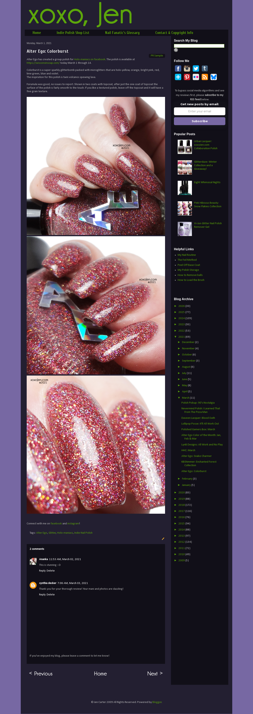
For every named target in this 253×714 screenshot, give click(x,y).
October (187, 354)
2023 (181, 324)
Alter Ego (41, 532)
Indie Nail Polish (83, 532)
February (187, 478)
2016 (181, 517)
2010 (181, 554)
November (188, 348)
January (186, 485)
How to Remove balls (190, 275)
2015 (181, 523)
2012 (181, 542)
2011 (181, 548)
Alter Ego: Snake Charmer (196, 456)
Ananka (43, 559)
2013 (181, 535)
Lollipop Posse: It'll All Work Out (200, 423)
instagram (73, 523)
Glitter (52, 532)
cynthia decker (47, 583)
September (189, 360)
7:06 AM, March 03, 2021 (73, 583)
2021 (181, 336)
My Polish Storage (188, 270)
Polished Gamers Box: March (198, 429)
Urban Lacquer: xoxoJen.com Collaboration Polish (205, 145)
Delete (51, 570)
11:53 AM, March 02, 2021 (65, 559)
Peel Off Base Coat (189, 265)
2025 (181, 312)
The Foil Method (187, 260)
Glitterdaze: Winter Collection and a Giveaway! (205, 165)
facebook (56, 523)
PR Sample (157, 55)
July (184, 373)
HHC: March (188, 450)
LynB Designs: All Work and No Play (202, 444)
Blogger (157, 702)
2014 (181, 529)
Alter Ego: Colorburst (193, 471)
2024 (181, 318)
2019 (181, 499)
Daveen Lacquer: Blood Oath (198, 418)
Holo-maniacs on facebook (89, 59)
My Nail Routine (187, 255)
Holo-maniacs (65, 532)
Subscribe (200, 121)
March (186, 397)
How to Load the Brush (191, 280)
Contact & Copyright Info (174, 33)
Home (37, 33)
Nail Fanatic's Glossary (122, 33)
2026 (181, 306)
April (185, 391)
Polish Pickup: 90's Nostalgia (198, 402)
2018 (181, 505)
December (188, 342)
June (185, 379)
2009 (181, 560)
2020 (181, 492)
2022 (181, 330)
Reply (42, 570)
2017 (181, 511)
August (186, 366)
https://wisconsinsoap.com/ (43, 63)
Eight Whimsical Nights (207, 182)
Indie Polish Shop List (73, 33)
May (185, 385)
